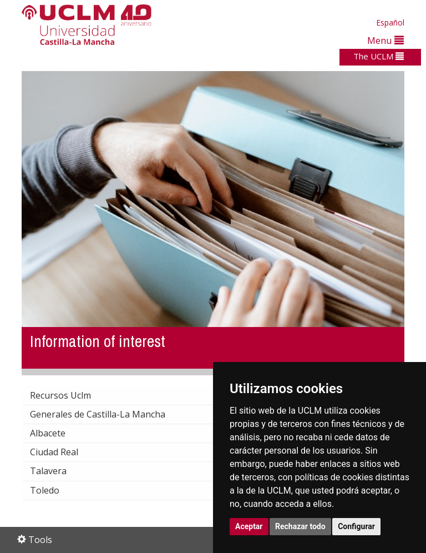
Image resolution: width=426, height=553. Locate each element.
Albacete (56, 433)
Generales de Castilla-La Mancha (106, 414)
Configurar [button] (356, 526)
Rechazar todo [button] (300, 526)
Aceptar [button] (249, 526)
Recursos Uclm (69, 395)
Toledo (53, 490)
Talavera (57, 471)
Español (390, 22)
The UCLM (378, 56)
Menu (385, 40)
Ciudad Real (63, 452)
